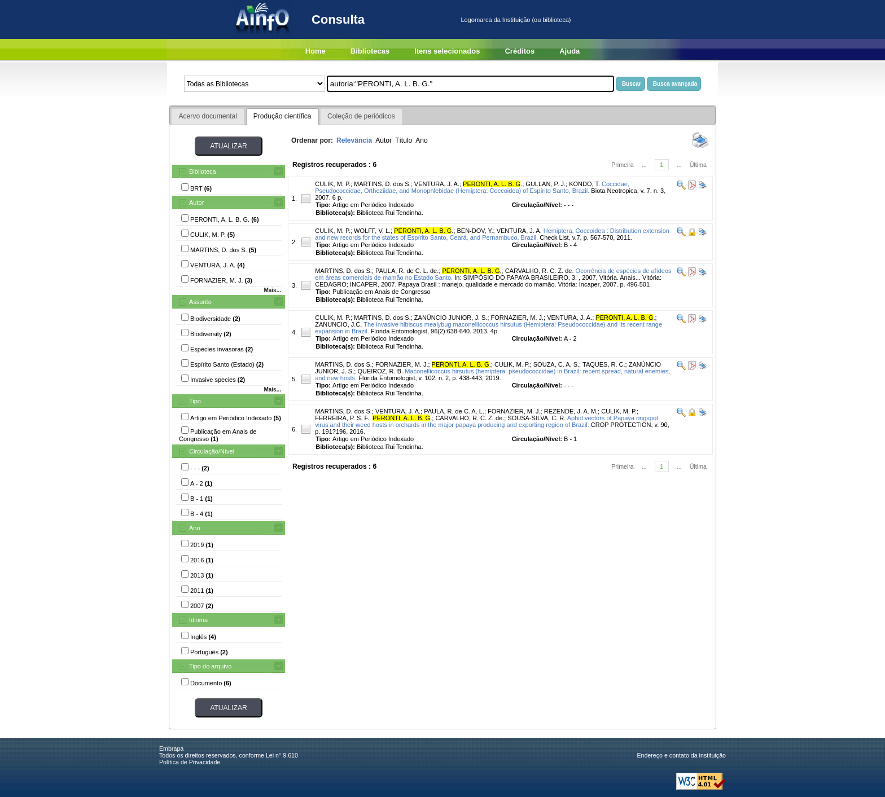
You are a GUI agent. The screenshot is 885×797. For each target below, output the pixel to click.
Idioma (198, 620)
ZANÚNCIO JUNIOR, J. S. (451, 317)
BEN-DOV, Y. (475, 230)
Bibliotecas (370, 51)
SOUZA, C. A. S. (556, 364)
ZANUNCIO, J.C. (338, 324)
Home (315, 51)
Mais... (272, 290)
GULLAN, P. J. (545, 183)
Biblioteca (202, 171)
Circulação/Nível (211, 451)
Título (403, 140)
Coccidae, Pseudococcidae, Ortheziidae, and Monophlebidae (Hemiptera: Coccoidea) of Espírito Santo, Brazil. (472, 187)
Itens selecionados (447, 51)
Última (698, 164)
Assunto (200, 301)
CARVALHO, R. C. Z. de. (539, 270)
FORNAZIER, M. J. (517, 317)
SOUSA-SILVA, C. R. (536, 418)
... (644, 164)
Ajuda (569, 51)
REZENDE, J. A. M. (571, 411)
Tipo (195, 401)
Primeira (622, 164)
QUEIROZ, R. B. (380, 371)
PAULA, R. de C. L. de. (407, 270)
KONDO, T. (584, 183)
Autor (196, 202)
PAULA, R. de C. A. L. (454, 411)
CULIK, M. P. (333, 183)
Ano (194, 528)
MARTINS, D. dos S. (382, 183)
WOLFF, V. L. (372, 230)
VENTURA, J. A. (436, 183)
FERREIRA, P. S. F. (342, 418)
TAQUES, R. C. (603, 364)
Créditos (519, 51)
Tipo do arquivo (210, 666)
